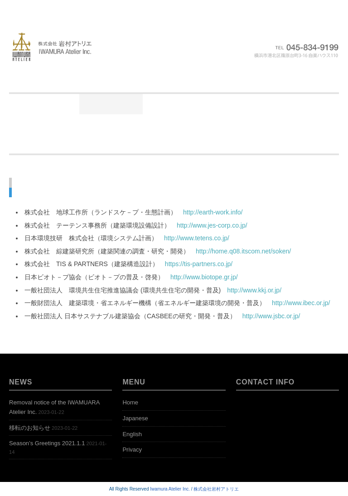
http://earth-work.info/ (213, 212)
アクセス (71, 124)
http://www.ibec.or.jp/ (301, 302)
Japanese (135, 418)
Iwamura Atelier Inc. (170, 488)
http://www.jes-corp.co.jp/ (212, 225)
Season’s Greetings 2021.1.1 (47, 443)
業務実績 (230, 103)
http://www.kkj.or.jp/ (254, 290)
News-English (269, 124)
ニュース (172, 103)
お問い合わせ (136, 124)
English (132, 434)
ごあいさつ (111, 103)
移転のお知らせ (29, 427)
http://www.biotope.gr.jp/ (204, 277)
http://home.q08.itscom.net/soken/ (243, 251)
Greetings (202, 124)
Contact (290, 144)
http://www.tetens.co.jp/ (196, 238)
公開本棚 (288, 103)
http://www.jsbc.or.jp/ (271, 316)
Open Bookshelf (171, 144)
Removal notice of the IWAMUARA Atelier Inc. (54, 407)
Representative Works (80, 144)
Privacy (132, 449)
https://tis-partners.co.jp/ (198, 263)
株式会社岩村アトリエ (216, 488)
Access (237, 144)
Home (54, 103)
